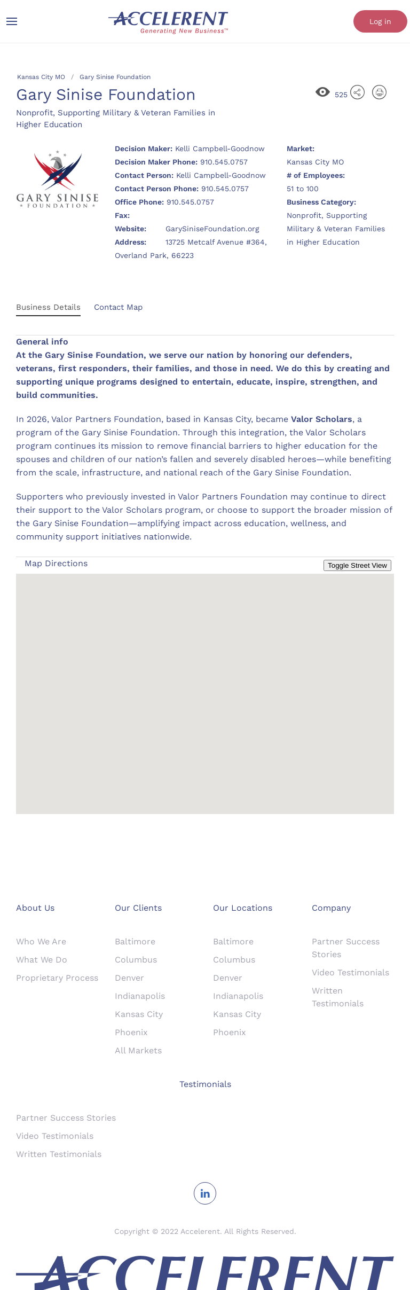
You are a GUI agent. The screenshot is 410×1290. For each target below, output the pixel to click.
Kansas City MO (41, 77)
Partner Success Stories (66, 1118)
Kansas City (139, 1014)
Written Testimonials (58, 1154)
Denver (129, 978)
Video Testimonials (350, 972)
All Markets (138, 1050)
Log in (380, 21)
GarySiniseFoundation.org (212, 228)
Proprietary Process (57, 978)
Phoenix (131, 1032)
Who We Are (41, 941)
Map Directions (56, 563)
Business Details (48, 307)
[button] (205, 684)
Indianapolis (140, 996)
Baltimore (135, 941)
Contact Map (118, 307)
